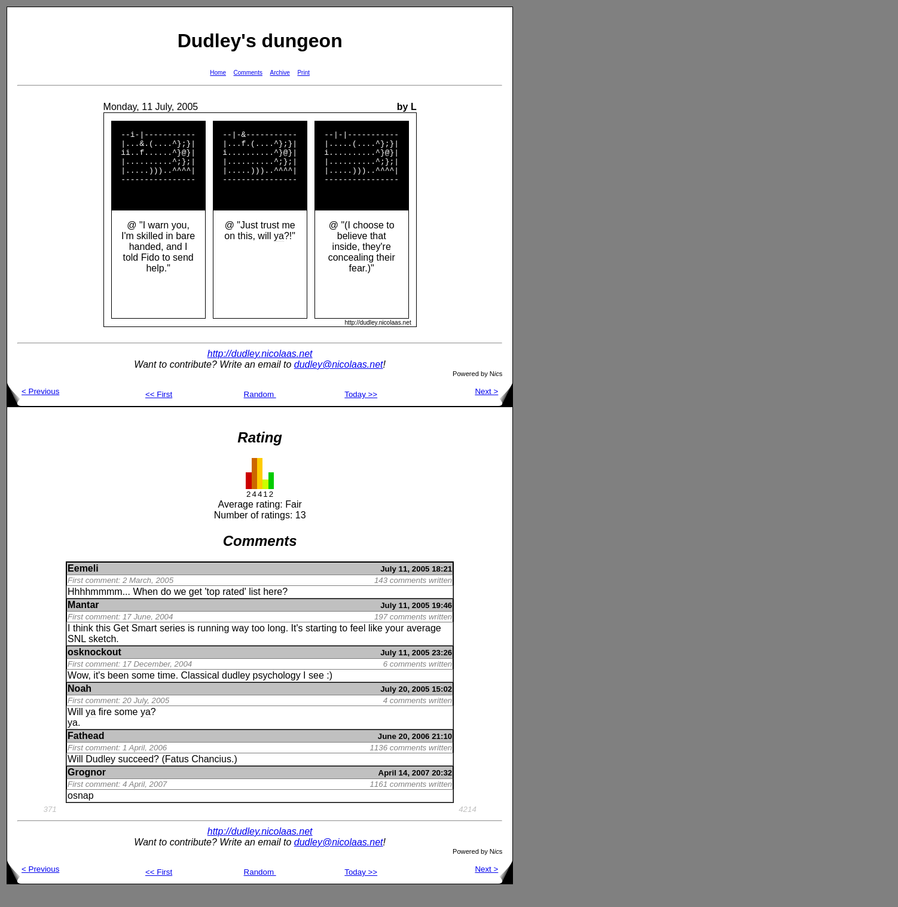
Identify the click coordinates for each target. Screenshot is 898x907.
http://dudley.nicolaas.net (260, 370)
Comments (248, 72)
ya (279, 252)
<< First (158, 410)
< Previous (33, 407)
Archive (280, 72)
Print (303, 72)
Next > (493, 407)
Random (260, 410)
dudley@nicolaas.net (338, 380)
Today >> (360, 410)
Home (218, 72)
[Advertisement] (551, 186)
